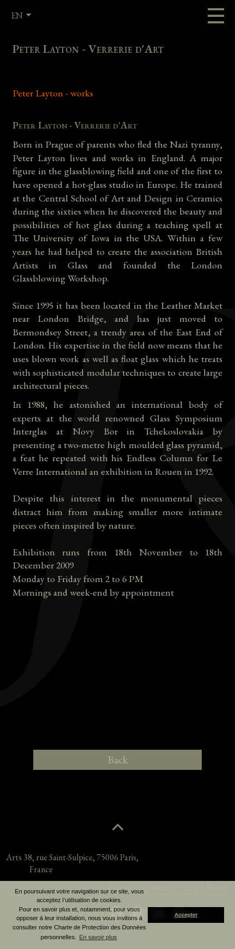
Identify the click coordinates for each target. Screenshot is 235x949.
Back (117, 760)
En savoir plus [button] (98, 937)
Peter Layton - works (53, 93)
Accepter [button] (185, 914)
